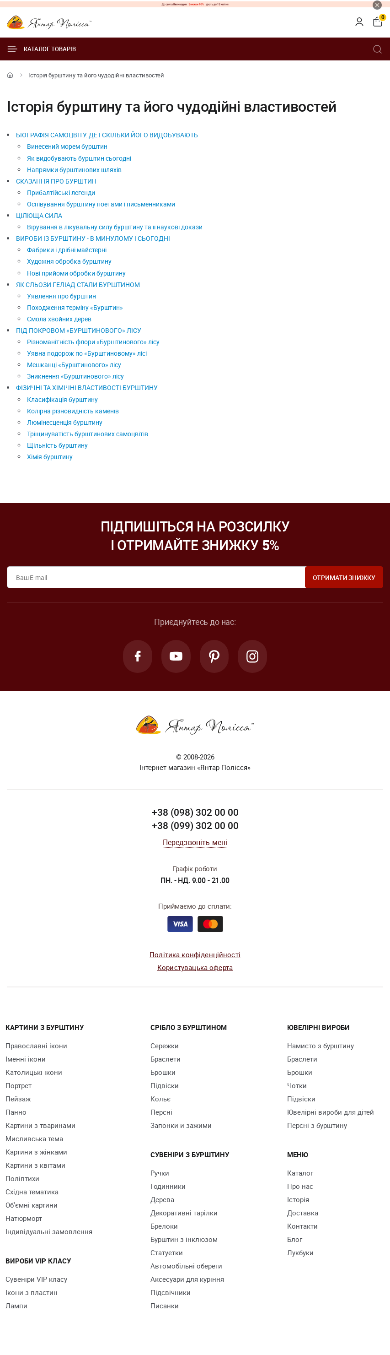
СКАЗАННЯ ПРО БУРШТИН (56, 181)
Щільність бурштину (57, 445)
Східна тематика (32, 1191)
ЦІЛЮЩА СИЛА (39, 215)
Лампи (16, 1305)
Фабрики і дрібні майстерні (67, 249)
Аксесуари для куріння (187, 1279)
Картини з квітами (35, 1165)
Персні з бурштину (317, 1125)
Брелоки (164, 1225)
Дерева (162, 1199)
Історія (298, 1199)
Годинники (168, 1186)
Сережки (164, 1045)
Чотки (297, 1085)
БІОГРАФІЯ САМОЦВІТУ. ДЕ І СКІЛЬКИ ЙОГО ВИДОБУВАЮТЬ (107, 134)
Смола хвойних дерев (59, 318)
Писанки (164, 1305)
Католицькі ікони (33, 1072)
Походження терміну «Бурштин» (75, 307)
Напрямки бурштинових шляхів (74, 169)
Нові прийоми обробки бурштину (76, 273)
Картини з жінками (36, 1151)
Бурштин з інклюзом (184, 1239)
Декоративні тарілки (184, 1212)
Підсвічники (170, 1292)
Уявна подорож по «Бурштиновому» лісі (87, 353)
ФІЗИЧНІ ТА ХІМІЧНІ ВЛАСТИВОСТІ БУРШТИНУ (87, 387)
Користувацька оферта (195, 967)
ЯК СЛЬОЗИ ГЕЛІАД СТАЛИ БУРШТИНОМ (78, 284)
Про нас (300, 1186)
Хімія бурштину (50, 456)
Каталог (300, 1172)
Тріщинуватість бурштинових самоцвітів (87, 433)
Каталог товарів (41, 48)
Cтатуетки (166, 1252)
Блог (294, 1239)
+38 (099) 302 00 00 (195, 825)
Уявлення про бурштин (61, 296)
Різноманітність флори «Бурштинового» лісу (93, 341)
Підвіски (164, 1085)
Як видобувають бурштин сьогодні (79, 158)
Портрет (18, 1085)
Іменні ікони (25, 1058)
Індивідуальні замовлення (48, 1231)
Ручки (159, 1172)
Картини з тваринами (40, 1125)
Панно (16, 1112)
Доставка (302, 1212)
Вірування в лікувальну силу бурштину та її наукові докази (115, 226)
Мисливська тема (34, 1138)
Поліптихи (22, 1178)
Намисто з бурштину (320, 1045)
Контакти (302, 1225)
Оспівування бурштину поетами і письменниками (101, 204)
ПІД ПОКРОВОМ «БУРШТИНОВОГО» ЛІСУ (78, 330)
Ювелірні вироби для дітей (330, 1112)
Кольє (160, 1098)
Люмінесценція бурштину (64, 422)
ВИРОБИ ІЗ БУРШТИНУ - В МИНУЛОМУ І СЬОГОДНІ (93, 238)
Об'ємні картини (31, 1204)
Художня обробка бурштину (69, 261)
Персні (161, 1112)
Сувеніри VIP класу (36, 1279)
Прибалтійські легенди (61, 192)
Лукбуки (300, 1252)
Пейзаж (18, 1098)
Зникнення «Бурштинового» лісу (75, 376)
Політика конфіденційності (195, 954)
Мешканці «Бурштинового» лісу (74, 364)
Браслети (165, 1058)
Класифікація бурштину (62, 399)
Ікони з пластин (31, 1292)
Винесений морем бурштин (67, 146)
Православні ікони (36, 1045)
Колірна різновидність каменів (73, 410)
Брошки (163, 1072)
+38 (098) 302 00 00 (195, 812)
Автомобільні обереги (186, 1265)
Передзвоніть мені (195, 842)
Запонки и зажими (181, 1125)
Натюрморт (23, 1218)
